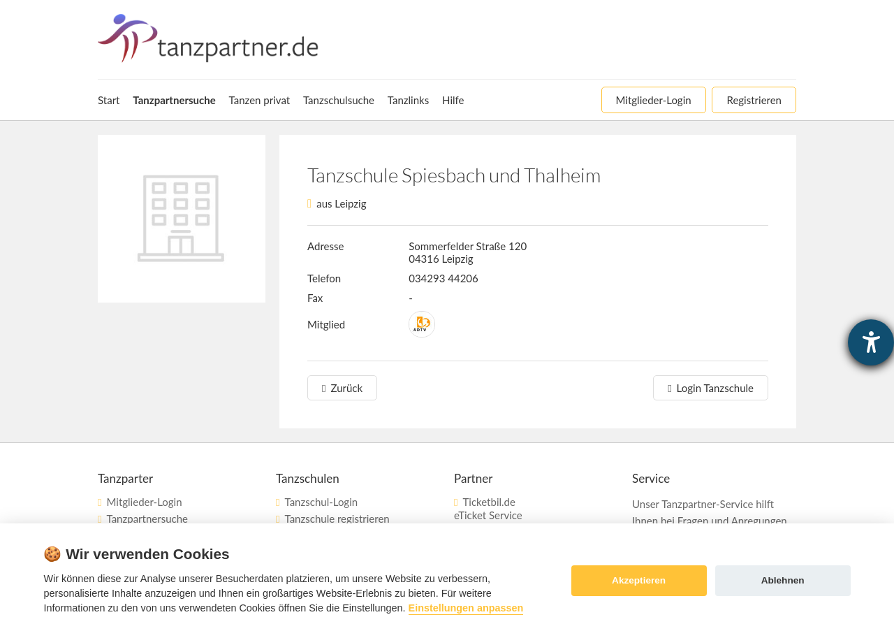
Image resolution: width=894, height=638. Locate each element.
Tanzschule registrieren (336, 518)
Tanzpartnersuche (146, 518)
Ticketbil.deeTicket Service (488, 508)
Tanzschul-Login (321, 501)
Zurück (346, 388)
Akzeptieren (639, 580)
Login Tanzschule (715, 388)
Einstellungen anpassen (466, 608)
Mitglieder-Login (144, 501)
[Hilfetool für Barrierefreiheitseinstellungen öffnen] (871, 342)
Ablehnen (783, 580)
